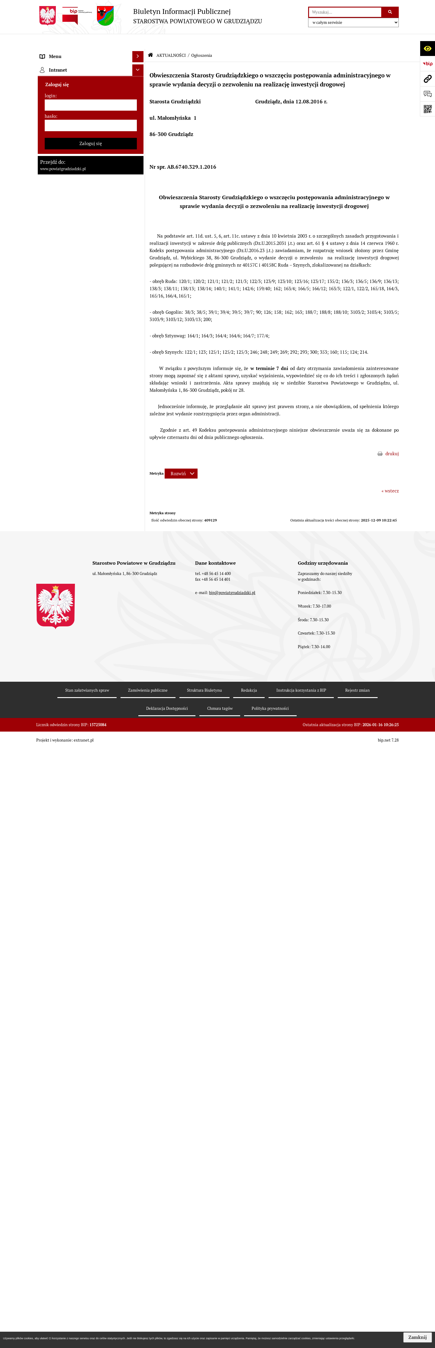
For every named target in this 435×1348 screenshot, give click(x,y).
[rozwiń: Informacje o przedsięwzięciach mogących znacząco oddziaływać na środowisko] (139, 585)
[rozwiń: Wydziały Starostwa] (139, 205)
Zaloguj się (90, 1213)
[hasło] (91, 1195)
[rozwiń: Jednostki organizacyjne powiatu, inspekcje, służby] (139, 220)
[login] (91, 1175)
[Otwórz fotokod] (427, 108)
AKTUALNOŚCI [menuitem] (55, 273)
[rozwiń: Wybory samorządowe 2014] (139, 493)
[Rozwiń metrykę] (181, 459)
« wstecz (390, 476)
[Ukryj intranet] (138, 1140)
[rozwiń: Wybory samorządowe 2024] (139, 463)
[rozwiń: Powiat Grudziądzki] (139, 68)
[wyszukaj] (345, 12)
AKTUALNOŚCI (171, 40)
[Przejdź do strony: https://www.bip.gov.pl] (427, 63)
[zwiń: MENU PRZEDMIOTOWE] (139, 53)
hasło (50, 1186)
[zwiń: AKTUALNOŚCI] (139, 273)
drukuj (392, 438)
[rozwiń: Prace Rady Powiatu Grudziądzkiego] (139, 258)
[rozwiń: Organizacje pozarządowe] (139, 785)
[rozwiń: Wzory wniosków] (139, 425)
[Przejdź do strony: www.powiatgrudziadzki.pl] (427, 78)
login (50, 1165)
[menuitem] (90, 68)
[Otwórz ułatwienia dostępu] (427, 48)
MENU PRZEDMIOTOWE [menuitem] (65, 53)
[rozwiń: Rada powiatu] (139, 98)
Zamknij (417, 1337)
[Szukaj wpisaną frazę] (390, 12)
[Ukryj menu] (138, 41)
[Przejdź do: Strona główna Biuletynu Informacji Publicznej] (150, 40)
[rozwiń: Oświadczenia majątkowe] (139, 242)
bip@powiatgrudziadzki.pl (232, 1305)
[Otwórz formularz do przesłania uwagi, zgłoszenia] (427, 93)
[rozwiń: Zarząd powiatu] (139, 129)
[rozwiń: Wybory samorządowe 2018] (139, 478)
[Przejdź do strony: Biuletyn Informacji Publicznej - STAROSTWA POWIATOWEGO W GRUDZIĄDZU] (149, 16)
